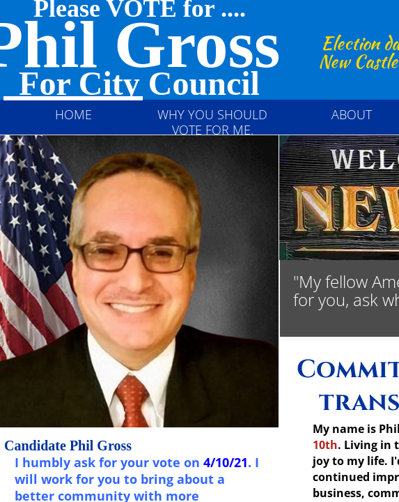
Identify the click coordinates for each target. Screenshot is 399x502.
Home (73, 114)
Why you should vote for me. (212, 122)
